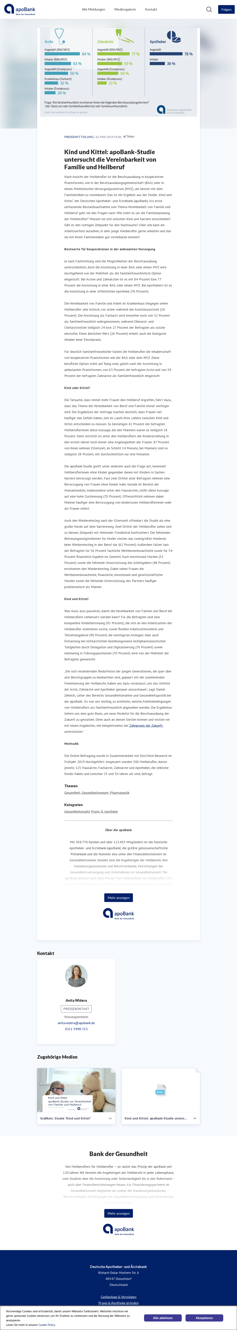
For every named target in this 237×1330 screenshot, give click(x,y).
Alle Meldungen (93, 9)
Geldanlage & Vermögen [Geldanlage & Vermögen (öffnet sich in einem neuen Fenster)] (119, 1297)
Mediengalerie (125, 9)
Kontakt (151, 9)
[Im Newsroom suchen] (209, 9)
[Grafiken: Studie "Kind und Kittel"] (76, 1090)
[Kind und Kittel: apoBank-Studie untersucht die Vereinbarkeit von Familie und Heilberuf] (161, 1090)
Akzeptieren (204, 1318)
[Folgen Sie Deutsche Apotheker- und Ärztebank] (226, 9)
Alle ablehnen (163, 1318)
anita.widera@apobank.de (76, 1023)
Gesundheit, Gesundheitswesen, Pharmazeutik (96, 792)
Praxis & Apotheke (104, 811)
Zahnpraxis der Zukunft (146, 725)
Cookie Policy (46, 1325)
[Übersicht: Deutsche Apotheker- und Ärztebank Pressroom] (19, 9)
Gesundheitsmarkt (77, 811)
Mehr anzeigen (118, 898)
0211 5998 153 (76, 1029)
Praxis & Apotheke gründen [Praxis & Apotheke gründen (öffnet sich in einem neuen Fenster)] (118, 1303)
